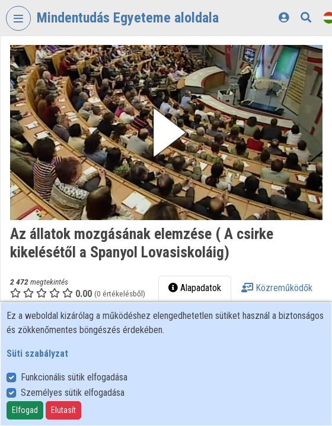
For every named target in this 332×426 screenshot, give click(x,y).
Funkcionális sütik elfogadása (74, 377)
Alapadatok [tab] (194, 287)
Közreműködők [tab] (276, 287)
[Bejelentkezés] (284, 17)
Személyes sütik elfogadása (72, 392)
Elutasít (63, 410)
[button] (166, 132)
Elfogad (25, 410)
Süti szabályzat (37, 353)
